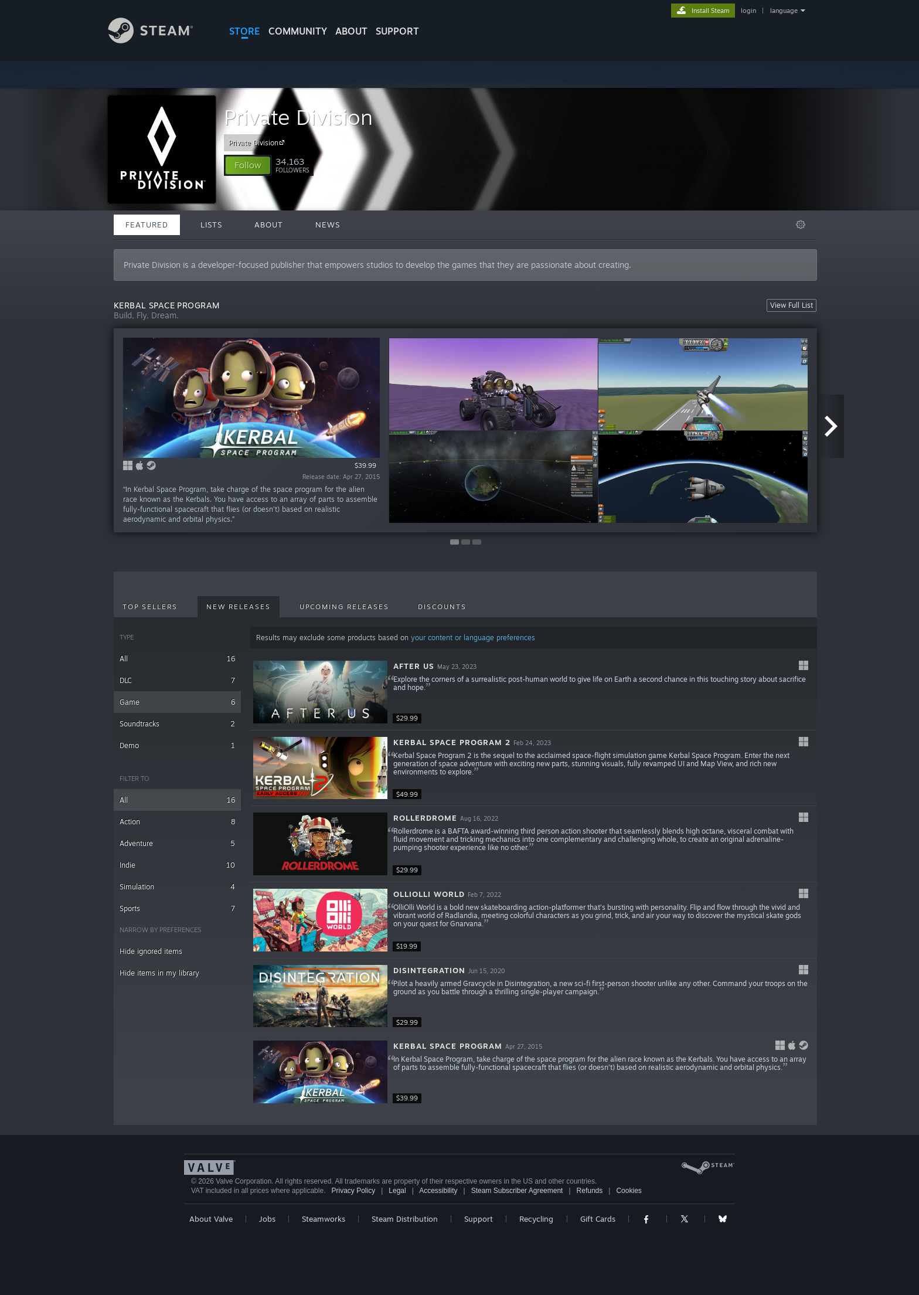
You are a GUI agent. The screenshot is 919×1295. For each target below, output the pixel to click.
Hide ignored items (151, 951)
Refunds (590, 1191)
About (351, 31)
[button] (248, 165)
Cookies (628, 1191)
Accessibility (438, 1191)
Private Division (298, 117)
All (177, 659)
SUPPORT (397, 31)
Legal (397, 1191)
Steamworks (323, 1218)
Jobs (267, 1218)
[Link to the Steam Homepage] (159, 40)
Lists (211, 224)
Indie (177, 865)
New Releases (238, 607)
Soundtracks (177, 724)
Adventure (177, 843)
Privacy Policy (353, 1191)
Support (478, 1218)
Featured (146, 224)
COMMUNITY (297, 31)
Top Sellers (150, 607)
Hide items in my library (159, 972)
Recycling (536, 1218)
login (748, 10)
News (327, 224)
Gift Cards (597, 1218)
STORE (244, 31)
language (784, 10)
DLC (177, 680)
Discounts (442, 607)
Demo (177, 745)
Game (177, 702)
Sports (177, 908)
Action (177, 822)
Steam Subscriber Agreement (517, 1191)
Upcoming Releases (344, 607)
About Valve (211, 1218)
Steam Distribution (405, 1218)
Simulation (177, 887)
